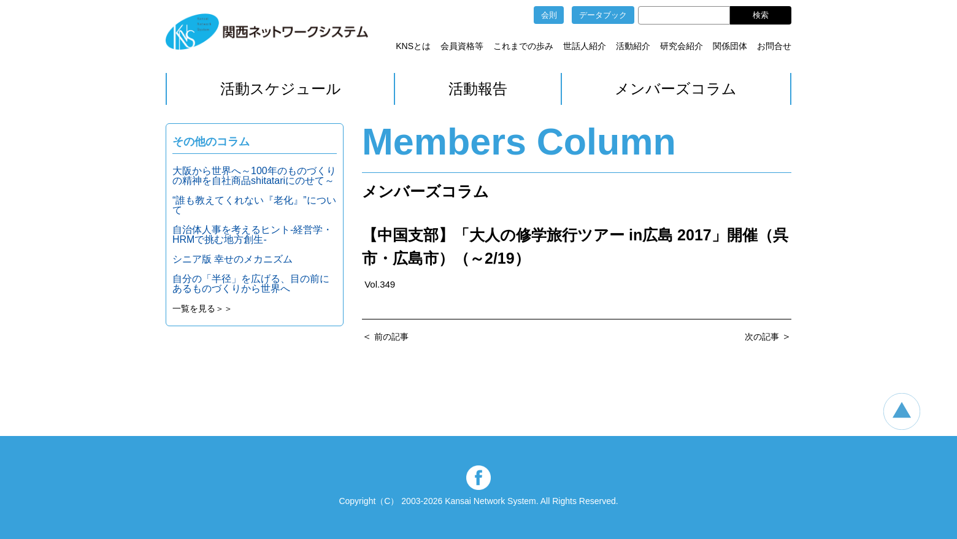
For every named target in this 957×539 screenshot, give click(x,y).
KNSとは (413, 46)
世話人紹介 (584, 46)
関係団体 (730, 46)
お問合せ (774, 46)
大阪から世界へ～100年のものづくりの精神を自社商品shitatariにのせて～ (254, 176)
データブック (603, 15)
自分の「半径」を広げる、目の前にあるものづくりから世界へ (250, 283)
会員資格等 (461, 46)
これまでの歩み (523, 46)
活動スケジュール (280, 88)
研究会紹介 (681, 46)
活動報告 (477, 88)
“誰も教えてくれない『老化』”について (254, 205)
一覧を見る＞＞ (202, 308)
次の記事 (762, 337)
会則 (549, 15)
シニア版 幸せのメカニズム (232, 259)
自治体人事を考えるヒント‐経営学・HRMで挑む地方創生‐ (252, 234)
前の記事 (391, 337)
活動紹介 (633, 46)
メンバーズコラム (676, 88)
